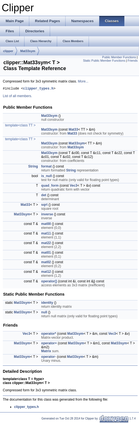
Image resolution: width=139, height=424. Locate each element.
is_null (46, 177)
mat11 (46, 234)
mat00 (46, 225)
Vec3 (73, 186)
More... (83, 81)
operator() (49, 282)
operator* (48, 334)
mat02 (46, 263)
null (44, 313)
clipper (8, 51)
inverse (47, 215)
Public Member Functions (119, 57)
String (33, 167)
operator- (48, 358)
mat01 (46, 253)
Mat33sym (27, 51)
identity (47, 303)
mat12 (46, 273)
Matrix (46, 352)
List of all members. (17, 97)
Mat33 (73, 130)
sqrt (44, 205)
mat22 (46, 244)
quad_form (50, 186)
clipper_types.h (38, 89)
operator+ (49, 344)
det (43, 196)
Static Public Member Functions (104, 60)
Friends (132, 60)
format (46, 167)
